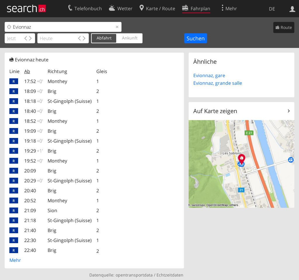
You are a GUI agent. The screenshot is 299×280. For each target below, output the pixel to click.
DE (272, 9)
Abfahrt (104, 38)
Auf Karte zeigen (215, 111)
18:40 (33, 111)
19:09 (33, 131)
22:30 (30, 240)
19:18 (33, 141)
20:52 (30, 200)
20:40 (30, 190)
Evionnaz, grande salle (217, 83)
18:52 (33, 121)
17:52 (33, 81)
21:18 (30, 220)
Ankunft (130, 38)
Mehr (15, 260)
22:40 (30, 250)
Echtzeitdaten (170, 275)
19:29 (33, 151)
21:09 (30, 210)
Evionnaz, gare (209, 75)
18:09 (33, 91)
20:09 (30, 170)
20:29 (33, 180)
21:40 (30, 230)
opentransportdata (134, 275)
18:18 (33, 101)
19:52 (33, 161)
